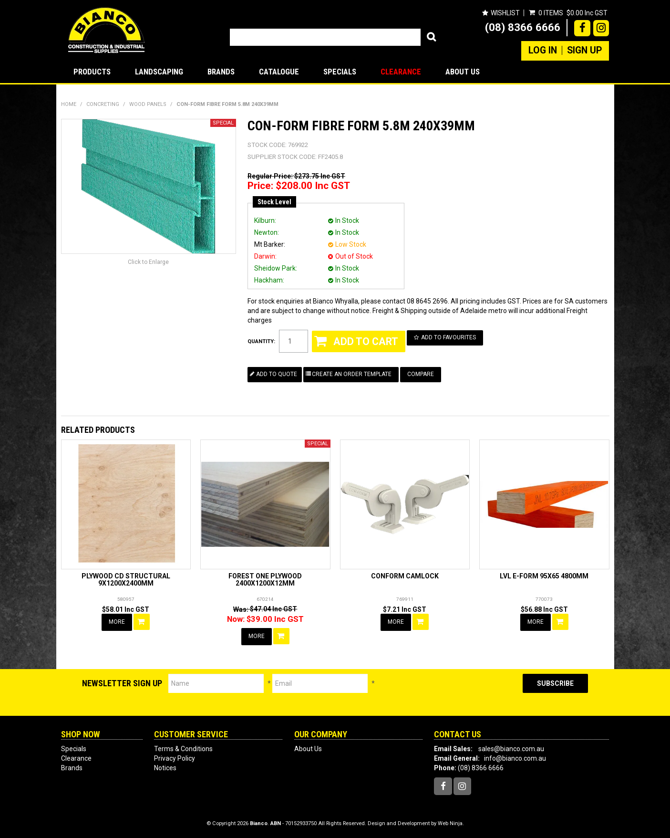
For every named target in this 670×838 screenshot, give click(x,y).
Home (68, 104)
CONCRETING (102, 104)
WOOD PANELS (147, 104)
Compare (420, 374)
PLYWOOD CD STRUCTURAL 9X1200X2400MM (126, 579)
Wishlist (505, 13)
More (117, 621)
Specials (339, 71)
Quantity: (261, 341)
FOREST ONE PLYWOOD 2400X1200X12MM (265, 579)
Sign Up (584, 50)
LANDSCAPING (159, 71)
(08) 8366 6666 (522, 27)
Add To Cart (142, 622)
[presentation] (448, 692)
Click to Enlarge (148, 262)
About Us (462, 71)
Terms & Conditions (183, 749)
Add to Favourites (448, 337)
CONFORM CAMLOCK (405, 576)
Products (92, 71)
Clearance (401, 71)
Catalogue (279, 71)
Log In (542, 50)
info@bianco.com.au (515, 758)
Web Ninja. (451, 823)
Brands (221, 71)
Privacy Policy (174, 758)
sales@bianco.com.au (511, 749)
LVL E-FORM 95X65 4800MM (544, 576)
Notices (165, 768)
